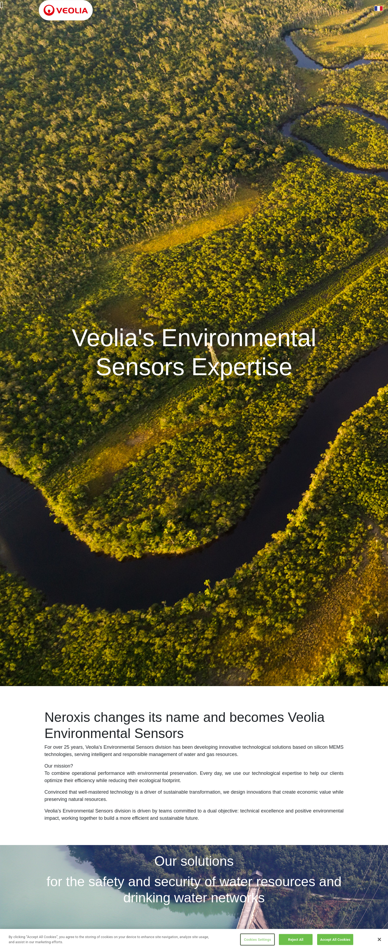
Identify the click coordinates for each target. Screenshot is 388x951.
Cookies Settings (257, 940)
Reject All (295, 940)
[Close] (379, 940)
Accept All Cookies (335, 940)
